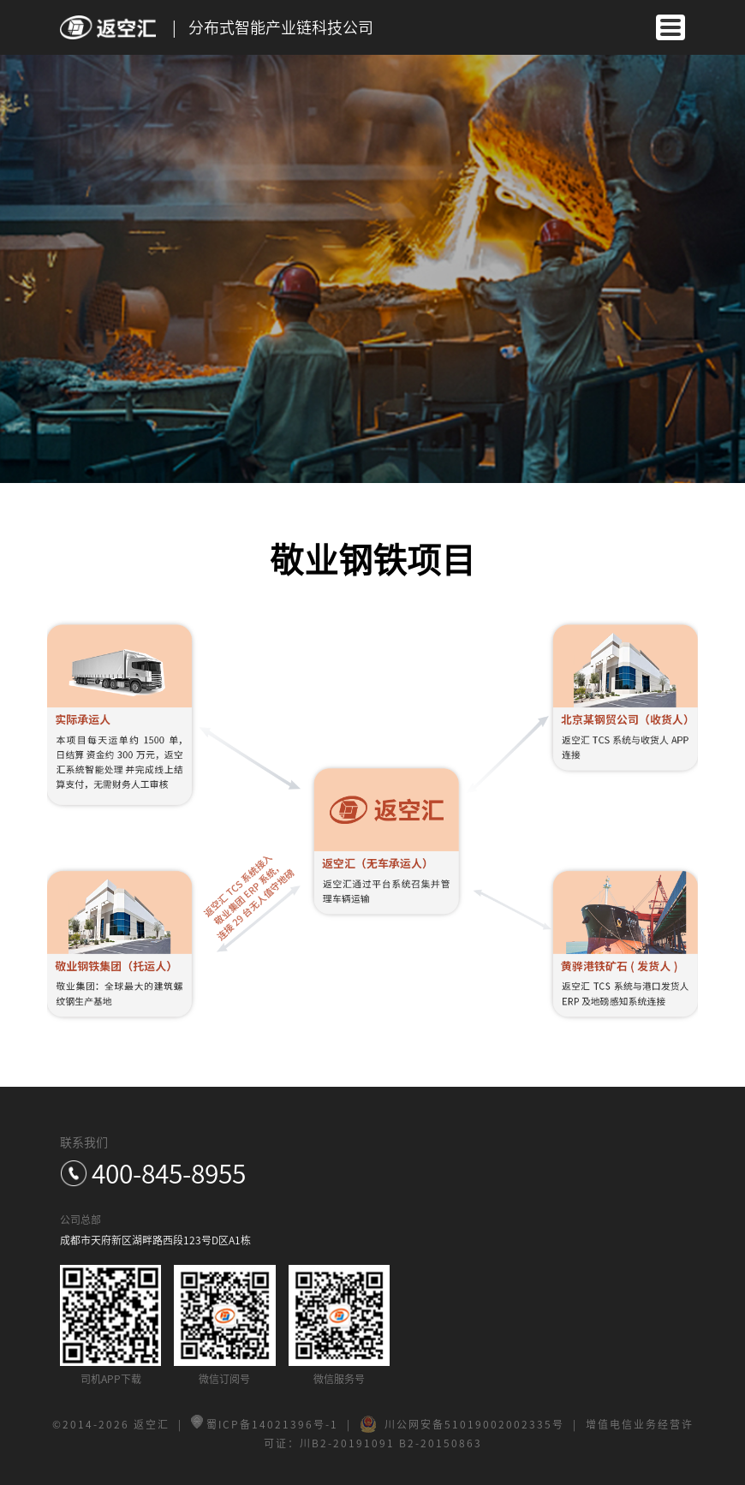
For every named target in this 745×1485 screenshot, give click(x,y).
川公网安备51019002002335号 (462, 1424)
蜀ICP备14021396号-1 (264, 1424)
